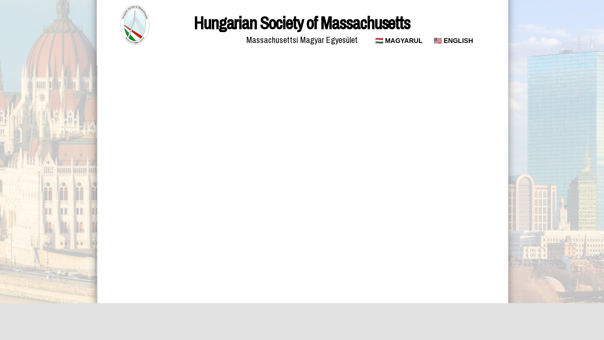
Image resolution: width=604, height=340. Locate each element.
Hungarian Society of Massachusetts (302, 23)
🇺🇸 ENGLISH (453, 40)
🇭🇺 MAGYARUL (399, 40)
